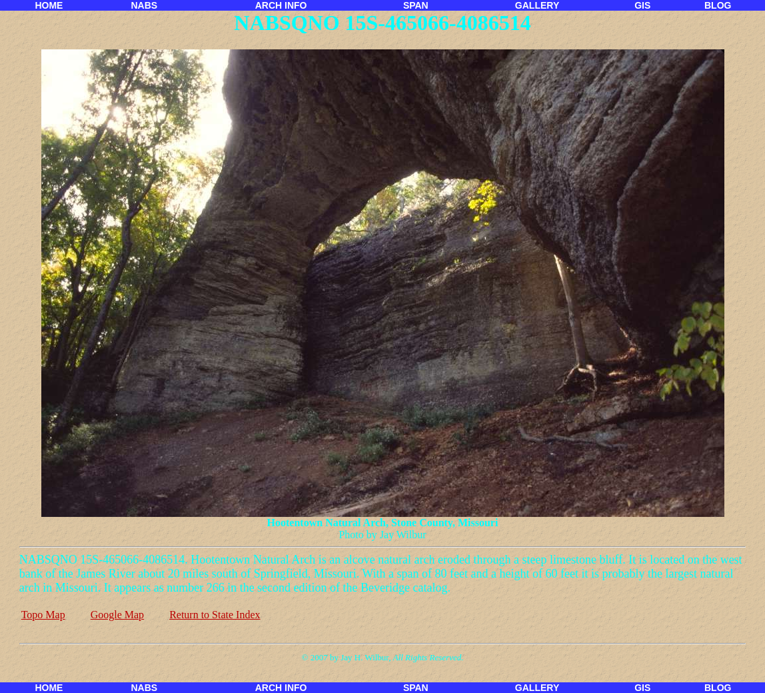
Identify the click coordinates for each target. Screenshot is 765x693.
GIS (642, 5)
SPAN (415, 5)
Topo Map (43, 614)
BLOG (717, 5)
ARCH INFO (281, 5)
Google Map (117, 614)
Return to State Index (214, 614)
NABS (144, 5)
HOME (49, 5)
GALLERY (537, 5)
